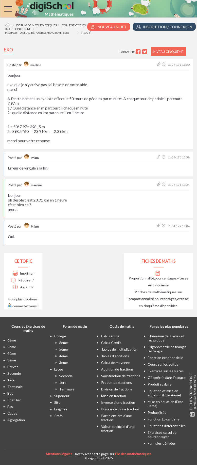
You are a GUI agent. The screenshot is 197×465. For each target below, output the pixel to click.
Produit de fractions (116, 382)
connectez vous (22, 306)
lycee (58, 369)
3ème (11, 360)
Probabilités (157, 412)
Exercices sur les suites (166, 371)
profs (58, 416)
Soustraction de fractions (120, 376)
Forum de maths (75, 326)
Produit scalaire (160, 384)
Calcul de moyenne (115, 362)
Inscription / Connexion (164, 27)
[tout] (86, 32)
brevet (12, 367)
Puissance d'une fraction (120, 409)
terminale (15, 387)
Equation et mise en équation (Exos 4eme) (164, 393)
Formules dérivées (162, 443)
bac (10, 393)
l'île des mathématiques (133, 454)
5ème (11, 347)
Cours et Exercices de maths (28, 328)
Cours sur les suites (163, 364)
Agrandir (23, 287)
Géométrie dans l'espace (167, 377)
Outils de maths (121, 326)
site (57, 402)
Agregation (16, 420)
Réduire (20, 280)
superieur (61, 396)
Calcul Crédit (111, 343)
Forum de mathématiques (36, 25)
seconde (14, 373)
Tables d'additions (115, 356)
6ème (11, 340)
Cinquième (23, 29)
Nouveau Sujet (108, 27)
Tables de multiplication (119, 349)
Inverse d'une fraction (118, 402)
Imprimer (23, 273)
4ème (11, 353)
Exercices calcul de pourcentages (162, 434)
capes (12, 413)
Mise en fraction (113, 396)
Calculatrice (110, 336)
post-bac (14, 400)
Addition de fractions (117, 369)
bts (10, 406)
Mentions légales (59, 454)
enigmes (60, 409)
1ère (11, 380)
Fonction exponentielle (165, 358)
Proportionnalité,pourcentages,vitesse (37, 32)
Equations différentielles (167, 426)
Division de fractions (116, 389)
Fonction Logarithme (163, 419)
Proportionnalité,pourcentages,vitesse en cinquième (158, 279)
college (60, 336)
